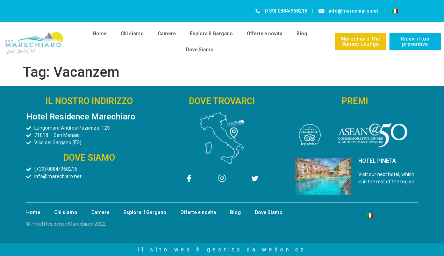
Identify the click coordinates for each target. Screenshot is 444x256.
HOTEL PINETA (377, 161)
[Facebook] (189, 179)
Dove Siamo (200, 49)
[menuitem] (394, 11)
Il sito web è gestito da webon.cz (222, 249)
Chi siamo (132, 33)
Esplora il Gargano (211, 33)
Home (100, 33)
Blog (301, 33)
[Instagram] (222, 179)
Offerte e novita (264, 33)
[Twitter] (255, 179)
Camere (167, 33)
